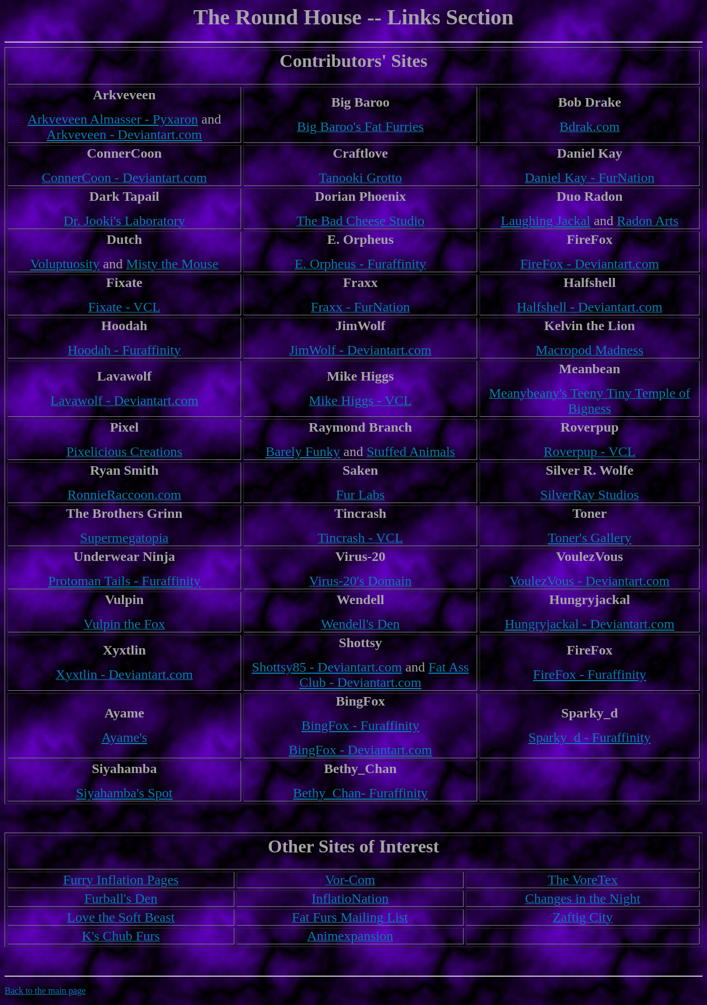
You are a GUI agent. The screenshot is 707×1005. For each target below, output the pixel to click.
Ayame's (125, 737)
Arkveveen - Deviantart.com (124, 134)
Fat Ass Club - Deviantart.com (384, 675)
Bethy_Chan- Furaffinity (360, 793)
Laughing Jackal (545, 220)
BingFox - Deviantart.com (360, 749)
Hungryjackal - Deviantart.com (589, 623)
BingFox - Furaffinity (360, 725)
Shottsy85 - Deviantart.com (327, 667)
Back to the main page (45, 990)
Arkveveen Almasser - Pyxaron (112, 119)
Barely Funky (303, 451)
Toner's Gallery (589, 537)
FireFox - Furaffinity (589, 674)
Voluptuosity (64, 263)
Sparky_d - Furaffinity (589, 737)
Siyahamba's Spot (124, 793)
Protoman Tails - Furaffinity (124, 580)
